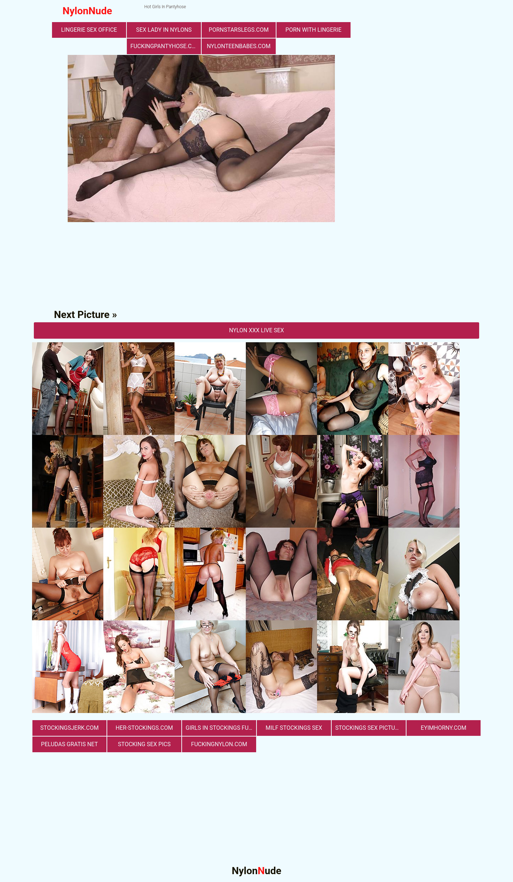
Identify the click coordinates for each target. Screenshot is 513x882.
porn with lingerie (313, 29)
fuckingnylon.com (219, 744)
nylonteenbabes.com (239, 46)
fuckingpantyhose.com (165, 46)
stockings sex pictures (370, 727)
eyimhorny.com (443, 727)
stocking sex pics (144, 744)
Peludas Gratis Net (69, 744)
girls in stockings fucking (221, 727)
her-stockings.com (144, 727)
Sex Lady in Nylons (164, 29)
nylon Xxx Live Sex (256, 330)
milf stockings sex (294, 727)
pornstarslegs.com (239, 29)
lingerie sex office (89, 29)
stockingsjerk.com (69, 727)
